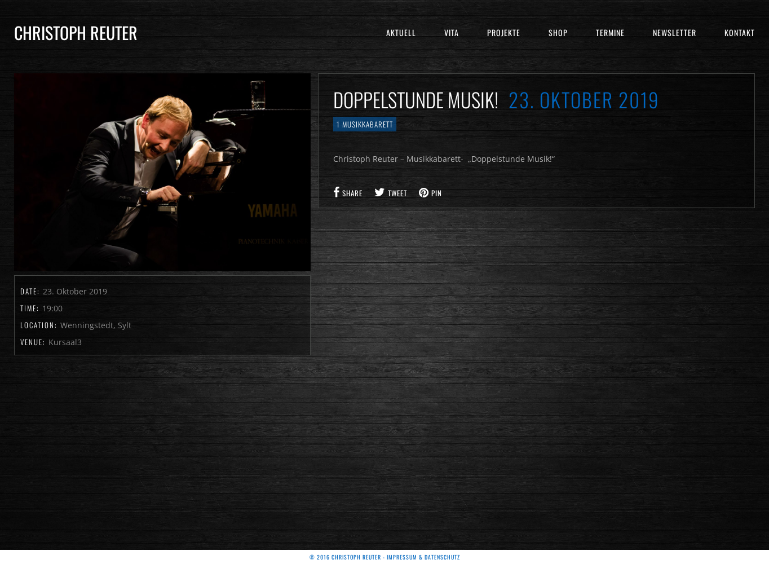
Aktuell (401, 32)
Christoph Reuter (76, 32)
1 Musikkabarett (365, 124)
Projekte (503, 32)
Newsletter (674, 32)
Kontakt (739, 32)
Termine (610, 32)
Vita (451, 32)
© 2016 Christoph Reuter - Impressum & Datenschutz (385, 557)
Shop (558, 32)
